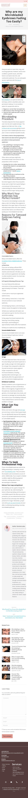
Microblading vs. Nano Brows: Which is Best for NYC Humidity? (18, 630)
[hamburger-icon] (25, 5)
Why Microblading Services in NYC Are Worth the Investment (18, 667)
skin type (22, 410)
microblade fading (20, 516)
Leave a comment (18, 514)
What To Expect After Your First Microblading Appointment (18, 658)
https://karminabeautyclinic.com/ (19, 528)
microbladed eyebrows (11, 518)
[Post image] (6, 632)
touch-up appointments (13, 503)
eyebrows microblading (11, 516)
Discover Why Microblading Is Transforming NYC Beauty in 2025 (17, 676)
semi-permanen (7, 443)
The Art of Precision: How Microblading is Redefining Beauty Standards (19, 649)
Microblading (6, 36)
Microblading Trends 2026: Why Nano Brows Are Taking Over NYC (18, 639)
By (19, 512)
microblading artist (10, 471)
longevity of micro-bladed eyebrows (12, 261)
